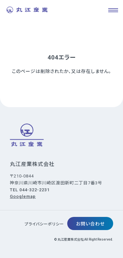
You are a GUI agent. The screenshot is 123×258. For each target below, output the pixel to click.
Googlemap (23, 196)
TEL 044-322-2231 (30, 189)
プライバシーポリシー (44, 224)
